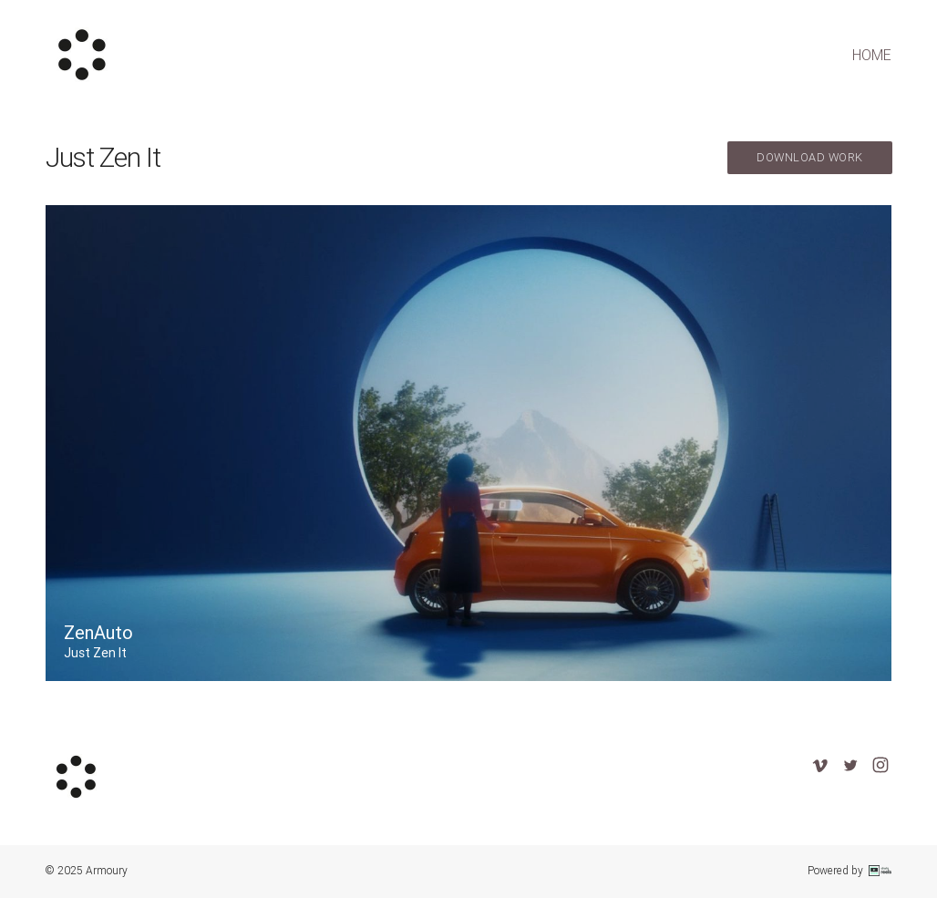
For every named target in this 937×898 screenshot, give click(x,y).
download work (810, 157)
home (871, 55)
